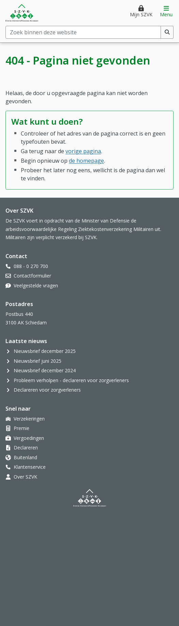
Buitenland (25, 457)
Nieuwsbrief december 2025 (45, 351)
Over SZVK (25, 476)
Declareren (26, 447)
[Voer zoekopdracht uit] (167, 32)
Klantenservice (30, 467)
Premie (21, 428)
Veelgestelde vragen (36, 285)
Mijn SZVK (141, 14)
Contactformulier (32, 275)
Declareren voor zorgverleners (47, 390)
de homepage (86, 160)
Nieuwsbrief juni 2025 (37, 361)
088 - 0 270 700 (31, 266)
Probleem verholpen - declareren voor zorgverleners (71, 380)
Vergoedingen (29, 438)
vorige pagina (83, 151)
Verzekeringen (29, 418)
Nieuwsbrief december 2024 (45, 370)
